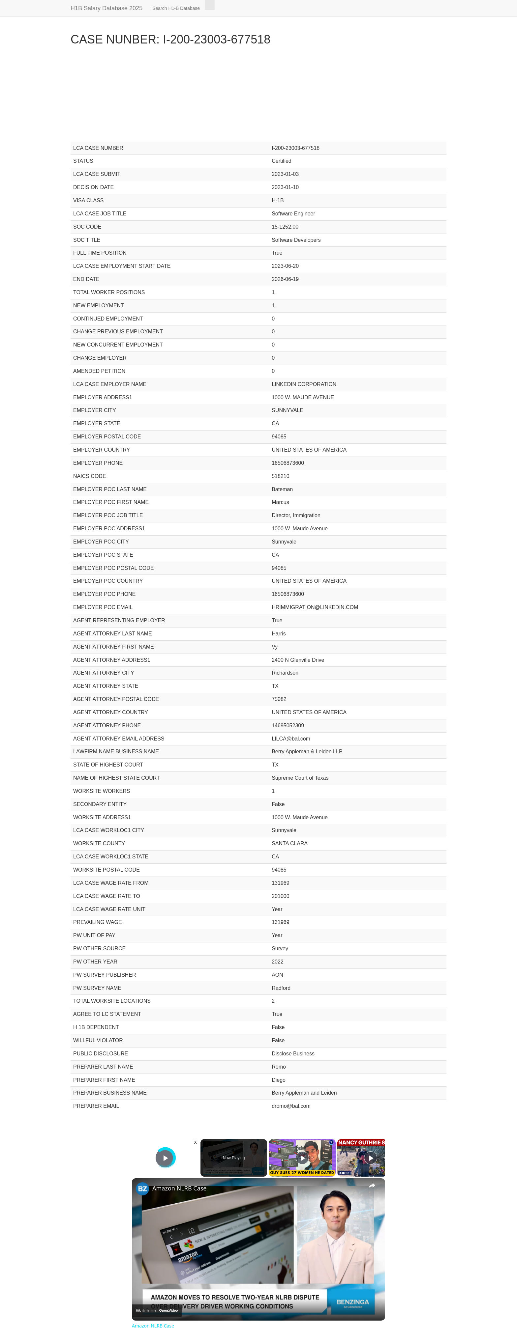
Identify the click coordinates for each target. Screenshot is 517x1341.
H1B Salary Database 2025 (106, 8)
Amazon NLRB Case (179, 1188)
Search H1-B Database (176, 8)
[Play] (302, 1157)
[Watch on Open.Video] (157, 1310)
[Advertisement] (258, 95)
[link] (142, 1188)
